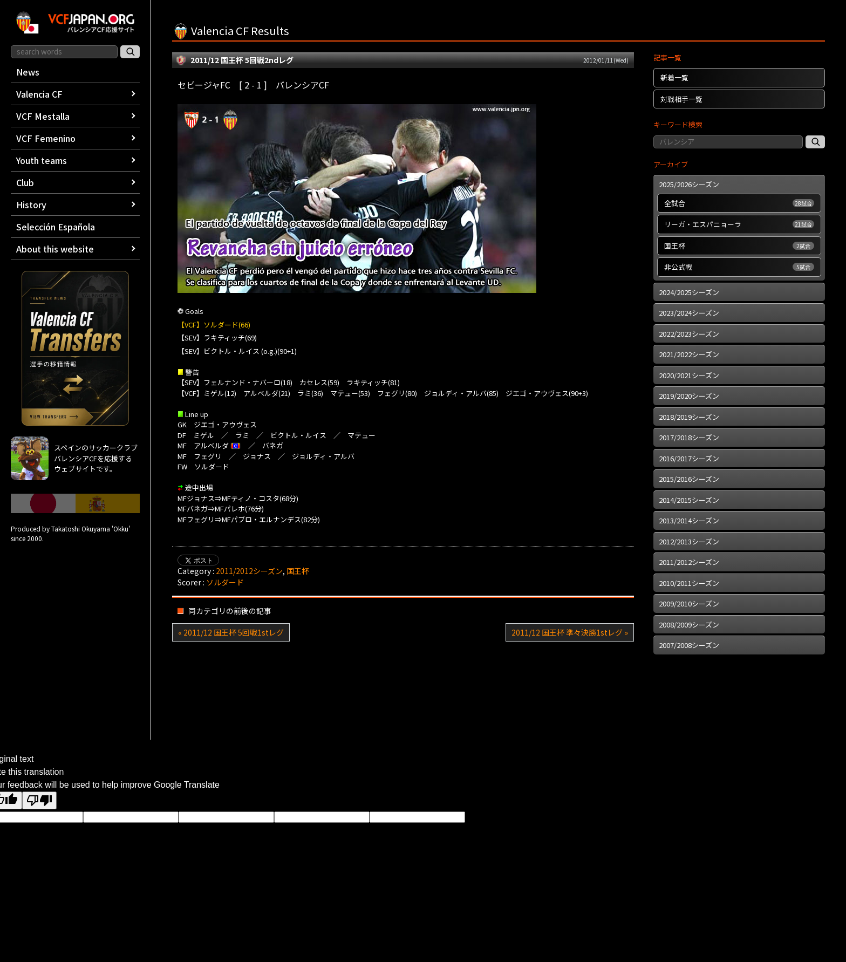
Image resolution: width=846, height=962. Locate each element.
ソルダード (225, 582)
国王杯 (297, 570)
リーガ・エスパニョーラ (739, 224)
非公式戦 (739, 267)
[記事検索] (815, 141)
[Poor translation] (39, 800)
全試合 (739, 203)
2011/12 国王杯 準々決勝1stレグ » (569, 632)
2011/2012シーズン (249, 570)
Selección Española (55, 226)
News (27, 71)
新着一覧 (674, 77)
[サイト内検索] (130, 51)
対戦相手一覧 (681, 99)
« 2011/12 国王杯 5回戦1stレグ (231, 632)
